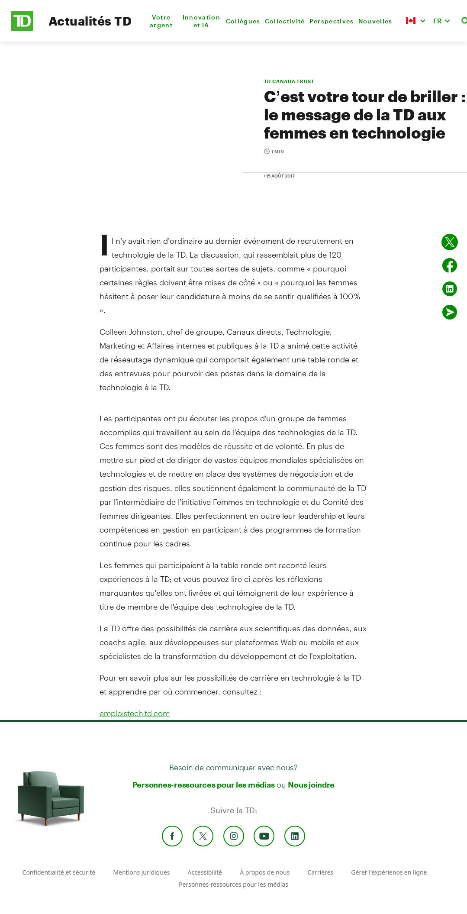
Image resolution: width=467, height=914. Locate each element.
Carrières (320, 872)
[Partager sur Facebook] (449, 265)
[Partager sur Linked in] (449, 288)
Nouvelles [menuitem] (375, 21)
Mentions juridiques (141, 872)
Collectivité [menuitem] (285, 21)
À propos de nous (265, 872)
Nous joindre (311, 784)
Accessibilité (204, 872)
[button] (415, 21)
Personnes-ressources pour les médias (203, 784)
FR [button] (437, 20)
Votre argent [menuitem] (161, 21)
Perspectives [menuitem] (331, 21)
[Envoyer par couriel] (449, 312)
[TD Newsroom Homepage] (22, 28)
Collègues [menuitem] (243, 21)
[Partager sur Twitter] (449, 242)
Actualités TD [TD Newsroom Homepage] (90, 21)
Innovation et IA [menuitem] (201, 21)
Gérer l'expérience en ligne (389, 872)
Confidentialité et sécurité (59, 872)
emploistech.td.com (135, 713)
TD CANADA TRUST (289, 81)
